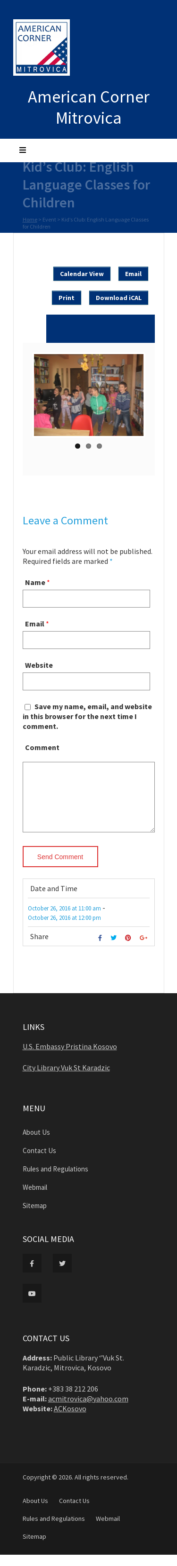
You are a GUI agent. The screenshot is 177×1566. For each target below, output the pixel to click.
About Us (36, 1143)
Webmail (35, 1198)
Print (67, 297)
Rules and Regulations (55, 1180)
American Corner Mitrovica (89, 107)
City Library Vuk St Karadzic (66, 1079)
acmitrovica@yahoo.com (88, 1410)
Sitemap (35, 1216)
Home (30, 219)
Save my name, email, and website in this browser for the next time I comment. (87, 716)
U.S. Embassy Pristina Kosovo (70, 1057)
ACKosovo (70, 1419)
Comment (42, 747)
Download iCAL (119, 297)
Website (39, 665)
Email (133, 273)
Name (35, 582)
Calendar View (82, 273)
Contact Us (39, 1161)
